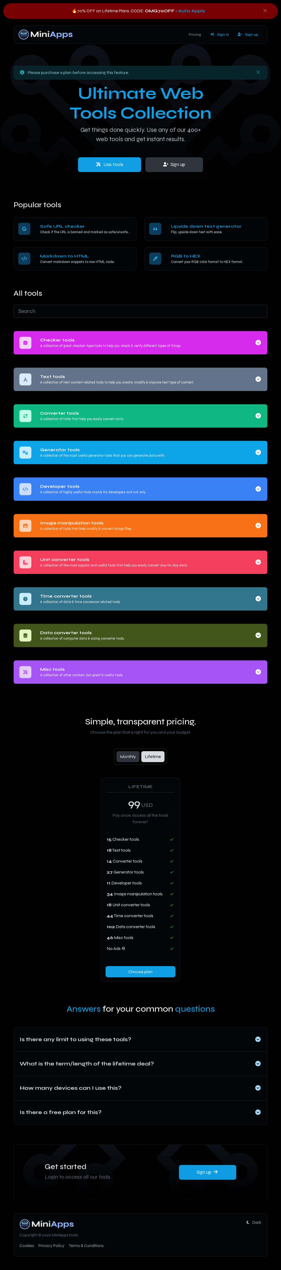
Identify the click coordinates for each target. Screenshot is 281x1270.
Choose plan (140, 971)
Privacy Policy (51, 1245)
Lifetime (153, 756)
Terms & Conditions (86, 1245)
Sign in (219, 34)
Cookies (26, 1245)
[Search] (140, 311)
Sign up (248, 34)
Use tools (109, 164)
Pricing (195, 34)
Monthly (128, 756)
